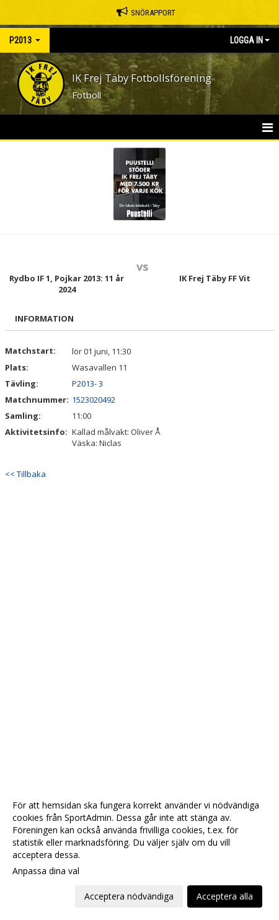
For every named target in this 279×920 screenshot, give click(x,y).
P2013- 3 (87, 383)
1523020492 (93, 399)
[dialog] (139, 850)
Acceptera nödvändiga (129, 896)
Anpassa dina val (45, 871)
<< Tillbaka (25, 474)
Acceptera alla (225, 896)
